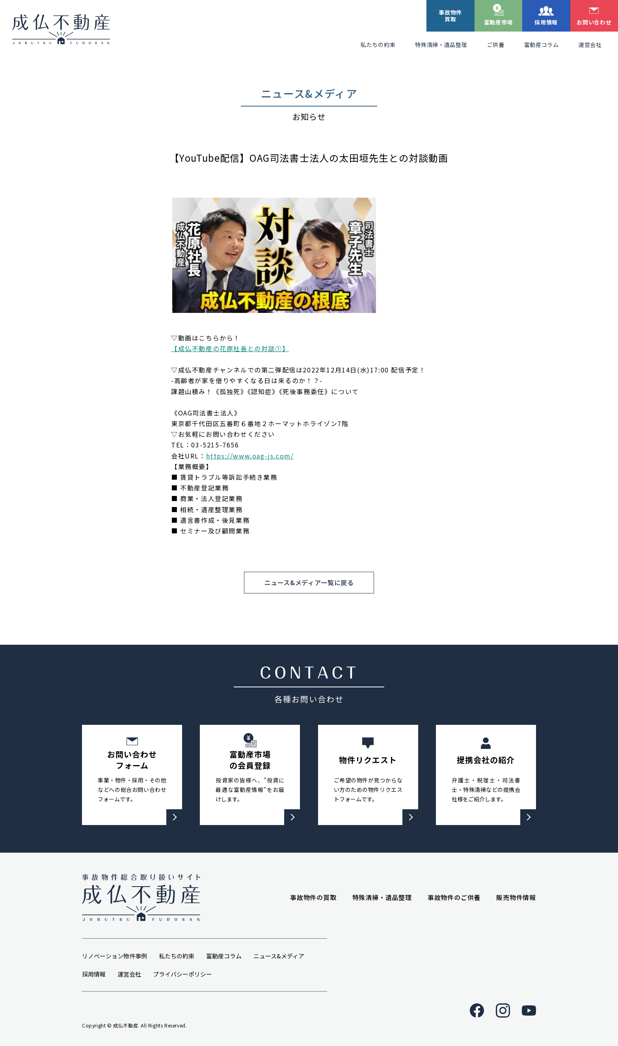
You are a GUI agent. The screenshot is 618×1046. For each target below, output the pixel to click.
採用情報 (546, 22)
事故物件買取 (450, 15)
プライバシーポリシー (182, 974)
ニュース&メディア (278, 956)
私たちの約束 (378, 45)
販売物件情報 (516, 897)
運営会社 (590, 45)
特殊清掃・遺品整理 (441, 45)
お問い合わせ (594, 22)
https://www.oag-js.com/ (250, 455)
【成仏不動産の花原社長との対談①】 (230, 348)
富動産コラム (541, 45)
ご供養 (495, 45)
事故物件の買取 (313, 897)
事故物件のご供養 (454, 897)
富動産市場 (498, 22)
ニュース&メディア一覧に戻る (309, 582)
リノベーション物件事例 (114, 956)
